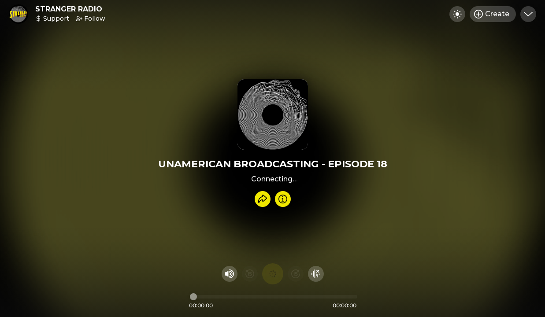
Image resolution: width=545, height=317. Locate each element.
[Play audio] (272, 273)
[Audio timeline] (273, 297)
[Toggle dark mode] (457, 14)
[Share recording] (263, 199)
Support (52, 18)
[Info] (283, 199)
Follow (90, 18)
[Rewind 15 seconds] (250, 274)
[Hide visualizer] (316, 274)
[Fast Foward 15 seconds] (296, 274)
